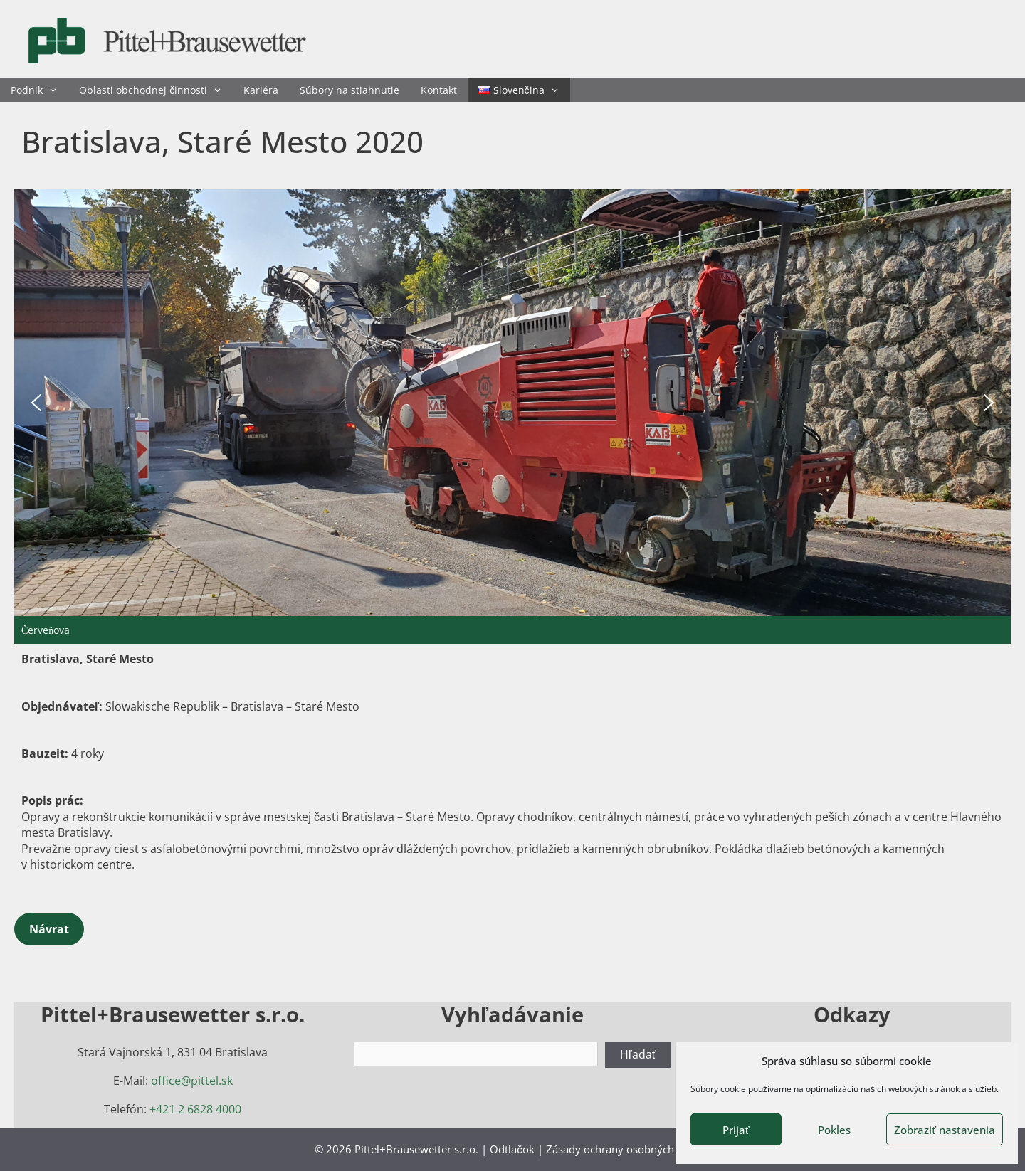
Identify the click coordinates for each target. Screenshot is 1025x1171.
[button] (36, 402)
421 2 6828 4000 (198, 1109)
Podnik (39, 90)
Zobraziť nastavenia (944, 1130)
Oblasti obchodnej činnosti (156, 90)
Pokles (834, 1130)
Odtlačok (512, 1149)
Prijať (736, 1130)
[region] (512, 416)
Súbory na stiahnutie (349, 90)
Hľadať (638, 1054)
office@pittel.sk (192, 1080)
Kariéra (260, 90)
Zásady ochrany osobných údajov (628, 1149)
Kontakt (439, 90)
